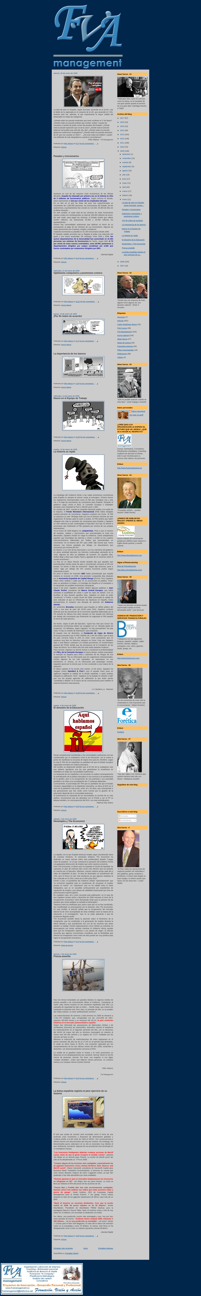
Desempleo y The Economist (69, 821)
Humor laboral (66, 305)
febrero (125, 195)
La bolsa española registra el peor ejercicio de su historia (80, 1092)
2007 (122, 266)
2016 (122, 122)
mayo (124, 183)
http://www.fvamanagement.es (129, 468)
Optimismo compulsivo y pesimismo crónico (78, 273)
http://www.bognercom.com (128, 658)
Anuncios (121, 317)
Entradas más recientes (63, 1248)
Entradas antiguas (105, 1248)
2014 (122, 130)
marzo (125, 191)
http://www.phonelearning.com (129, 555)
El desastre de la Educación (69, 707)
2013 (122, 134)
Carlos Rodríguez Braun (127, 324)
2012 (122, 139)
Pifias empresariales (125, 350)
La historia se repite (64, 451)
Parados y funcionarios (66, 156)
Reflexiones (122, 354)
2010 (122, 147)
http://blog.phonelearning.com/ (129, 570)
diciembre (126, 154)
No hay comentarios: (86, 143)
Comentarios (125, 820)
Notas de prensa (67, 945)
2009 (122, 151)
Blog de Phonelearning (126, 566)
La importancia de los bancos (70, 353)
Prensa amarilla (62, 956)
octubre (125, 162)
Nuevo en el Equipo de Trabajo (70, 398)
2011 (122, 143)
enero (125, 199)
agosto (125, 171)
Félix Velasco (138, 411)
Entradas (123, 816)
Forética (120, 732)
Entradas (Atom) (72, 1253)
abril (124, 187)
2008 (122, 262)
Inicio (85, 1248)
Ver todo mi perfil (136, 415)
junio (124, 179)
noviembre (126, 158)
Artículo (63, 147)
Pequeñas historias (125, 346)
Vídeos (120, 357)
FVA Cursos (122, 328)
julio (124, 175)
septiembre (127, 166)
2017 (122, 118)
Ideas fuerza (122, 339)
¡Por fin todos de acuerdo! (68, 316)
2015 (122, 126)
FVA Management (124, 332)
